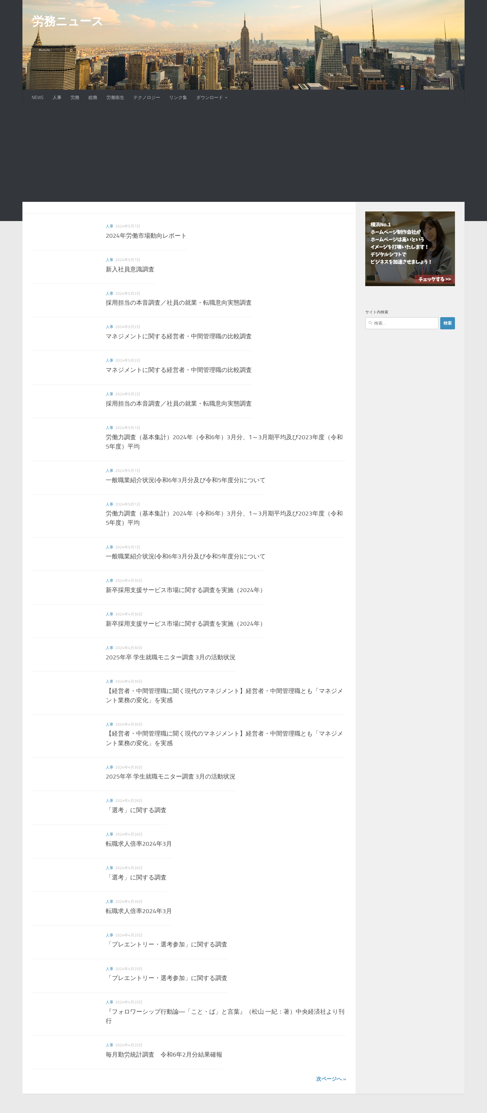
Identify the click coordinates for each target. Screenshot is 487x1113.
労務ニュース (67, 21)
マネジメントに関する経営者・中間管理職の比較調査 (179, 336)
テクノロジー (146, 97)
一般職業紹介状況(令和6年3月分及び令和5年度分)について (186, 480)
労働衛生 (115, 97)
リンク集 (178, 97)
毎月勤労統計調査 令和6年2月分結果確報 (164, 1054)
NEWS (38, 97)
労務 (74, 97)
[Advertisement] (243, 154)
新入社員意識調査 (130, 269)
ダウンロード (209, 97)
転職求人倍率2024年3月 (139, 843)
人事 (57, 97)
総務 (92, 97)
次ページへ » (331, 1079)
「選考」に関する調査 (136, 810)
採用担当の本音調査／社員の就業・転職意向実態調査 (179, 302)
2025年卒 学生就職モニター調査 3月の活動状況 (170, 657)
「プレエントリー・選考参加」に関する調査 (166, 944)
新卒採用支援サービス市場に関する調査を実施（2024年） (186, 590)
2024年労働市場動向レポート (146, 235)
